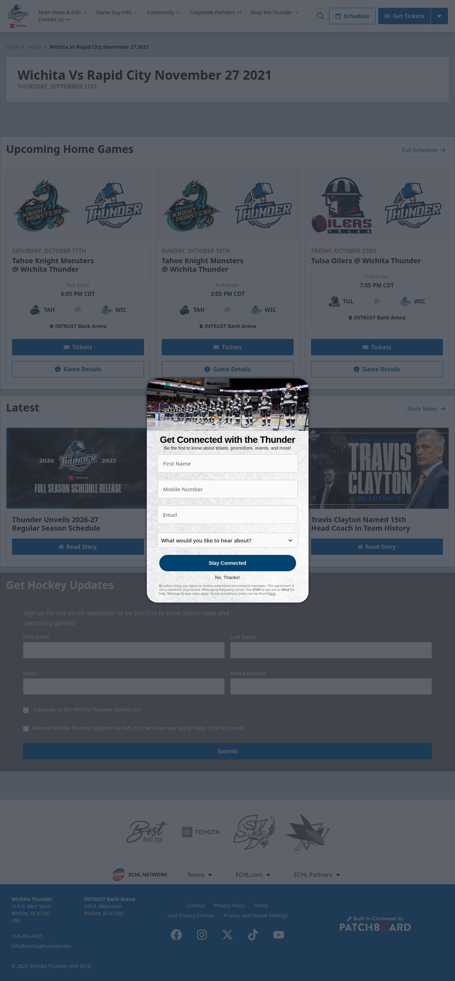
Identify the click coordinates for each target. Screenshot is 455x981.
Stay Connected (227, 581)
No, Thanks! (227, 596)
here (272, 612)
